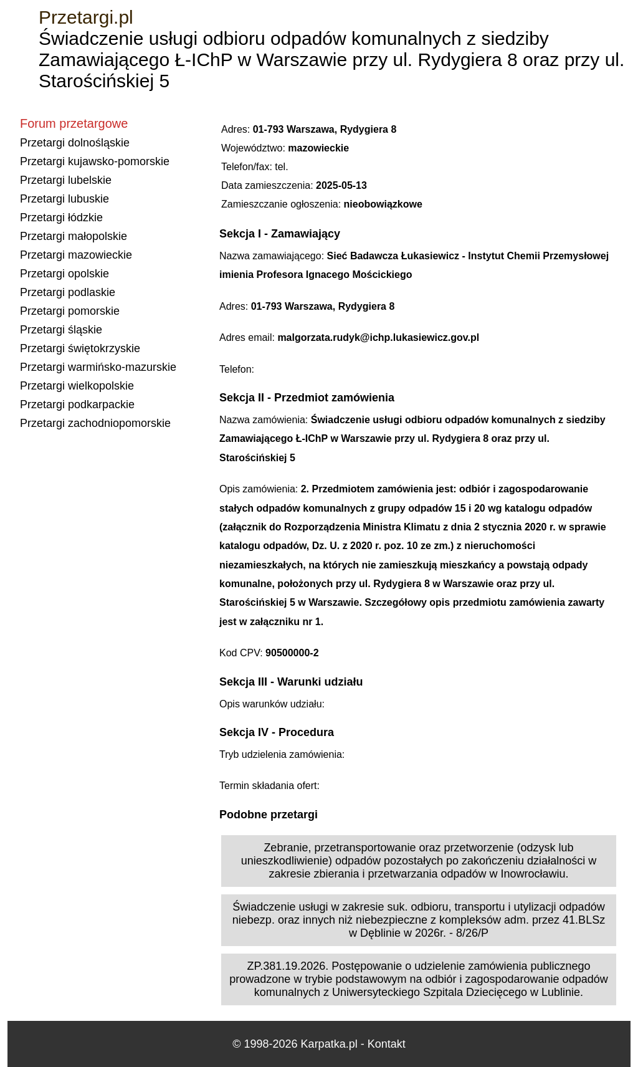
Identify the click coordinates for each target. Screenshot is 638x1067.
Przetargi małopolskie (73, 236)
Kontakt (387, 1044)
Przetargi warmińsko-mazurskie (98, 367)
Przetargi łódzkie (61, 217)
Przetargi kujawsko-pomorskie (94, 161)
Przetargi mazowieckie (76, 255)
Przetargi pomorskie (70, 311)
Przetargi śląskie (61, 329)
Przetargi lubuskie (64, 199)
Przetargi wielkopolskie (77, 386)
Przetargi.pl (86, 17)
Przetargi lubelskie (66, 180)
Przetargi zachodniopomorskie (95, 423)
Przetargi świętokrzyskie (80, 348)
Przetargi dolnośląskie (75, 142)
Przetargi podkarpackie (77, 404)
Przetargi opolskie (64, 273)
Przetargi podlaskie (67, 292)
